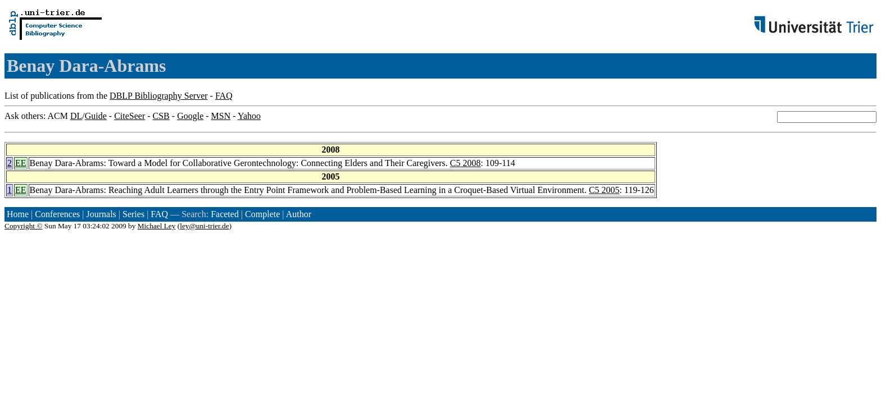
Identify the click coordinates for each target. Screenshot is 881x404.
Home (18, 214)
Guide (96, 116)
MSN (221, 116)
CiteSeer (129, 116)
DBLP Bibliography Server (159, 95)
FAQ (224, 95)
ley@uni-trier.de (204, 226)
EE (20, 163)
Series (133, 214)
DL (76, 116)
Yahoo (249, 116)
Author (298, 214)
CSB (161, 116)
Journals (101, 214)
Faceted (225, 214)
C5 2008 (465, 163)
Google (190, 116)
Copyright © (23, 226)
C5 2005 (604, 190)
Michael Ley (157, 226)
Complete (262, 214)
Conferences (57, 214)
